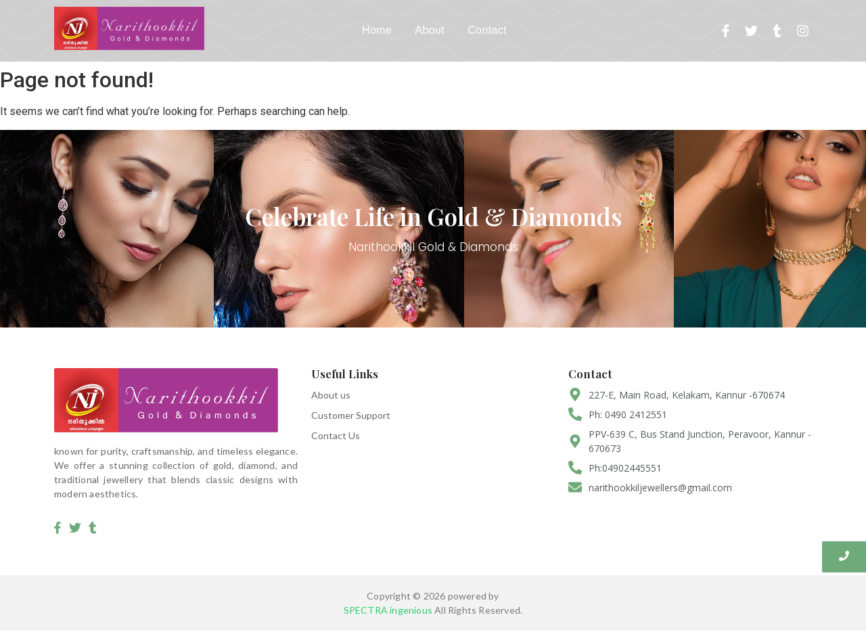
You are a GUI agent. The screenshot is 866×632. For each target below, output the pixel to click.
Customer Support (350, 415)
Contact (487, 30)
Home (377, 30)
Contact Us (335, 435)
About (430, 30)
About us (330, 395)
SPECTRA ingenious (388, 610)
